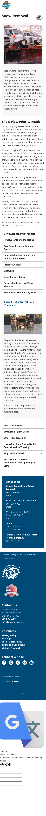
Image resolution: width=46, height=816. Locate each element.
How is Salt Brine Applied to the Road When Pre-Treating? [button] (20, 446)
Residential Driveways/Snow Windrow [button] (19, 285)
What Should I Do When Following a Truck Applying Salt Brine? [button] (20, 462)
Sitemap (6, 638)
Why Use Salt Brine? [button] (14, 453)
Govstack (15, 682)
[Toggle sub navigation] (39, 17)
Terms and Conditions (13, 644)
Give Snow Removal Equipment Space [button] (20, 248)
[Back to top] (23, 693)
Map (8, 518)
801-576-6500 (9, 618)
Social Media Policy (12, 641)
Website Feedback (11, 648)
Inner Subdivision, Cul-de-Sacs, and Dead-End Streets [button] (19, 257)
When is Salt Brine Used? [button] (16, 431)
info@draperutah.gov (13, 622)
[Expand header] (42, 5)
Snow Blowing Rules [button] (14, 277)
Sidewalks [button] (9, 270)
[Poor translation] (8, 764)
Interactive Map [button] (12, 264)
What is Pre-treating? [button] (15, 437)
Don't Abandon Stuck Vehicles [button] (19, 233)
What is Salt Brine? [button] (13, 425)
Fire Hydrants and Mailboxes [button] (19, 239)
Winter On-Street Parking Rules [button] (20, 292)
